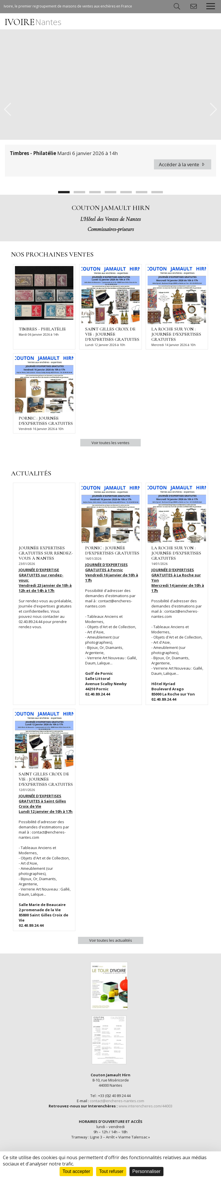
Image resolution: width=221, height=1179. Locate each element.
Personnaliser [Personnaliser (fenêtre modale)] (146, 1171)
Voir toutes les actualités (110, 940)
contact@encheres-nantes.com (117, 1100)
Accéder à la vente (182, 164)
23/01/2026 (27, 564)
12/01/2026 (27, 790)
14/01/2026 (159, 564)
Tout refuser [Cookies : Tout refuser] (111, 1171)
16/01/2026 (93, 559)
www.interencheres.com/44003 (145, 1106)
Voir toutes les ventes (110, 442)
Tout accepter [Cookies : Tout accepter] (76, 1171)
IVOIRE (33, 22)
